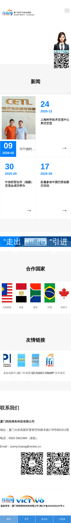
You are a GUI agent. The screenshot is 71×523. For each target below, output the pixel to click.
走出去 (44, 519)
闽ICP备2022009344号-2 (51, 506)
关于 (26, 519)
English (65, 3)
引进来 (62, 519)
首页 (9, 519)
